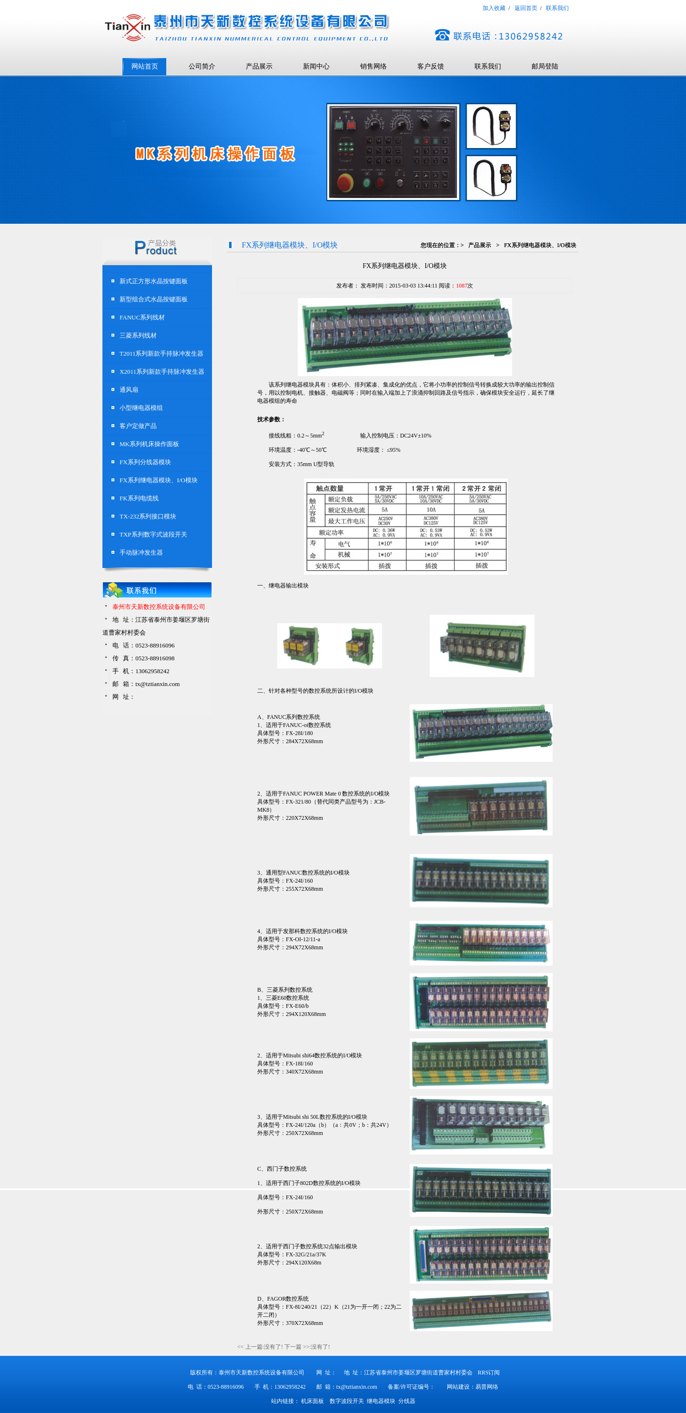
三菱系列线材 (138, 335)
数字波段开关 (347, 1401)
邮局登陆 (545, 66)
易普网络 (486, 1386)
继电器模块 (381, 1401)
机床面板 (312, 1401)
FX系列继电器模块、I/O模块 (159, 480)
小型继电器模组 (141, 407)
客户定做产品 (138, 425)
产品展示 (259, 66)
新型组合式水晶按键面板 (154, 299)
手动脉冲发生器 (141, 552)
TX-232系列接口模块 (148, 516)
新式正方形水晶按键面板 (154, 281)
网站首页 (144, 66)
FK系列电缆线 (139, 498)
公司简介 (202, 66)
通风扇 (129, 389)
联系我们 (487, 66)
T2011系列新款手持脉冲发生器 (161, 353)
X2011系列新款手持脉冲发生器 (162, 371)
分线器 (406, 1401)
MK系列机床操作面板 (149, 444)
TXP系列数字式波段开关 (153, 534)
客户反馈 (430, 66)
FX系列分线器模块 (145, 462)
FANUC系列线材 (142, 317)
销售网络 (373, 66)
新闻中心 (316, 66)
